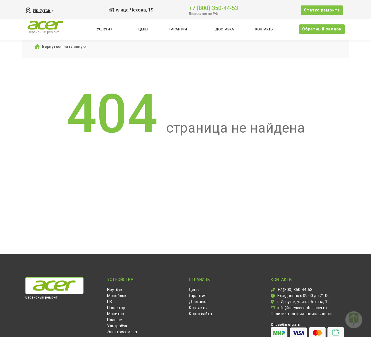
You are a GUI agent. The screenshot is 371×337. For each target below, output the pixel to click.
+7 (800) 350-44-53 (213, 8)
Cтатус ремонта (322, 10)
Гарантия (178, 29)
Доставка (224, 29)
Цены (143, 29)
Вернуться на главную (64, 46)
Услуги (103, 29)
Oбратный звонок (322, 29)
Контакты (264, 29)
